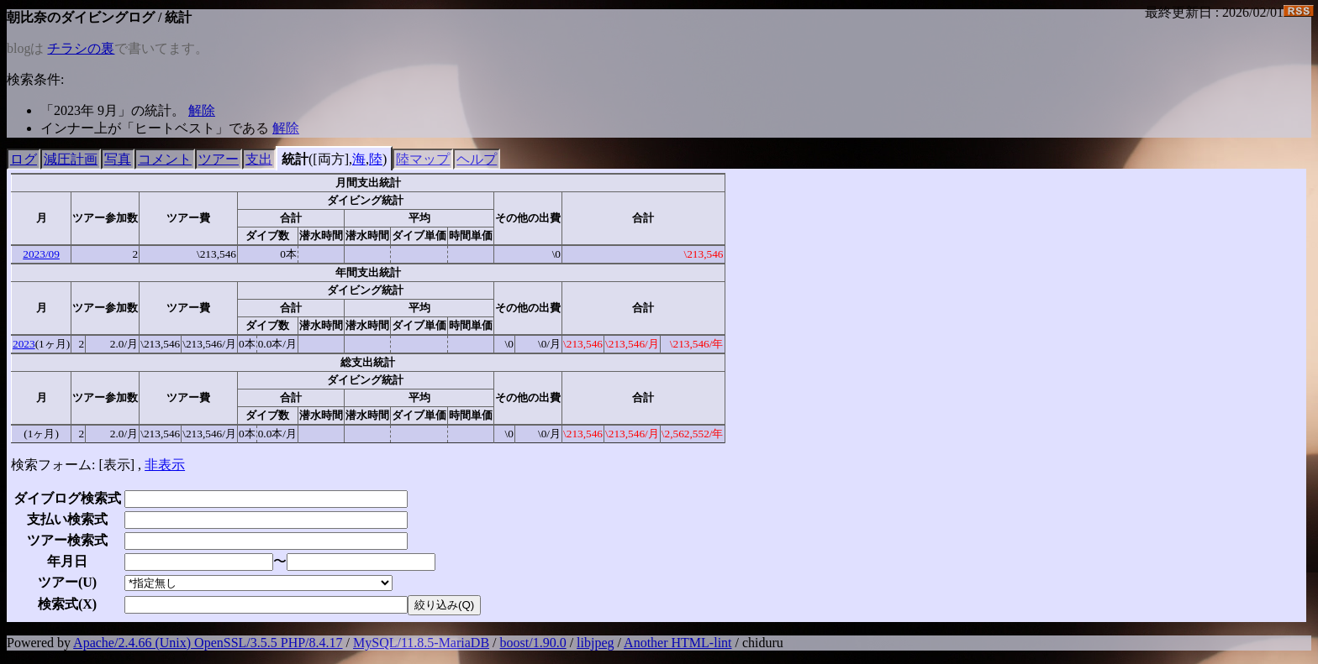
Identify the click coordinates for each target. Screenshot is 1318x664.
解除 (201, 110)
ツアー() (67, 582)
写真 (117, 159)
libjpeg (595, 642)
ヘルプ (476, 159)
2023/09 (41, 254)
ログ (23, 159)
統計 (295, 159)
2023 (24, 343)
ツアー (218, 159)
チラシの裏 (80, 48)
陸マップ (423, 159)
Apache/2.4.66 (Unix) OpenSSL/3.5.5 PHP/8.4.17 (207, 642)
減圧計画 (71, 159)
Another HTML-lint (677, 642)
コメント (165, 159)
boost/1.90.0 (533, 642)
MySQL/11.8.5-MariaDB (421, 642)
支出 (258, 159)
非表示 (165, 464)
